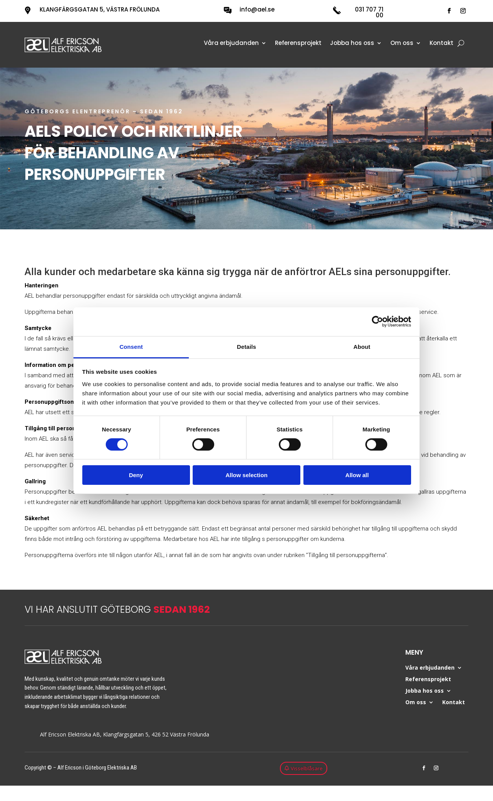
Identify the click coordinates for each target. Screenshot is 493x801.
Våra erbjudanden (231, 43)
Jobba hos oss (352, 43)
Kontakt (441, 43)
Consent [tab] (131, 346)
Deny (136, 475)
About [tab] (361, 346)
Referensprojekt (298, 43)
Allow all (357, 475)
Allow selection (246, 475)
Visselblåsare (307, 768)
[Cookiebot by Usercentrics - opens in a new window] (377, 321)
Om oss (401, 43)
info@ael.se (257, 9)
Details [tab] (246, 346)
